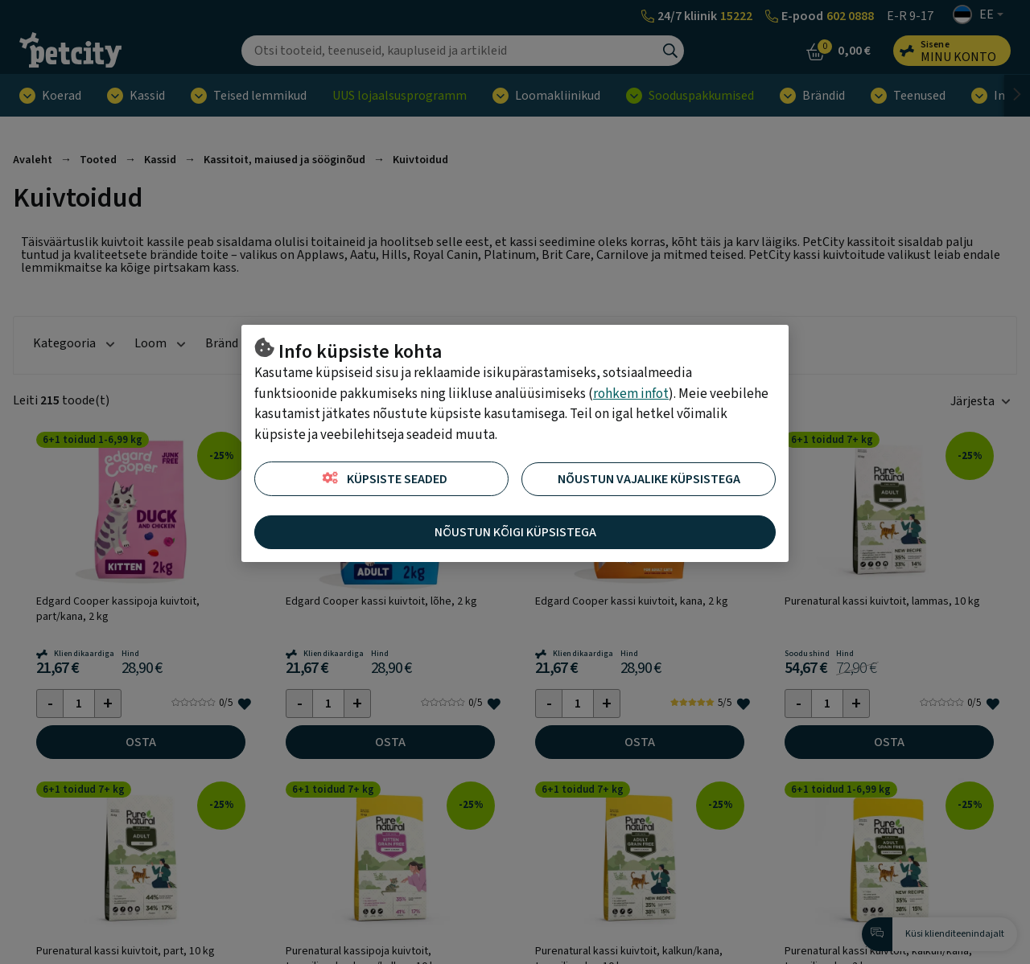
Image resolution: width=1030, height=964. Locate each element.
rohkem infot (631, 394)
